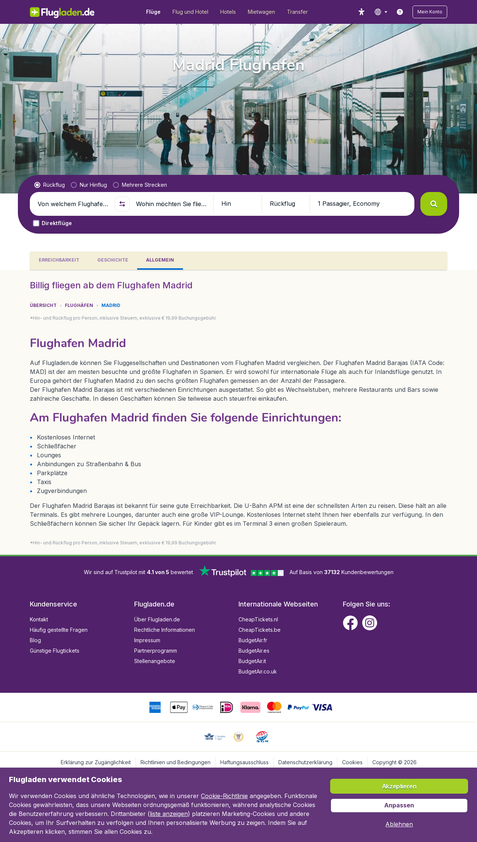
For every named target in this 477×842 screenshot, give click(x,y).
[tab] (59, 261)
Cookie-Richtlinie (224, 796)
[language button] (380, 12)
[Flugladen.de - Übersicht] (67, 12)
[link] (400, 12)
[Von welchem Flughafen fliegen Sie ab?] (73, 204)
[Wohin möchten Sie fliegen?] (171, 204)
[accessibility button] (361, 12)
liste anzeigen (169, 813)
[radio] (49, 185)
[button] (430, 12)
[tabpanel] (238, 412)
